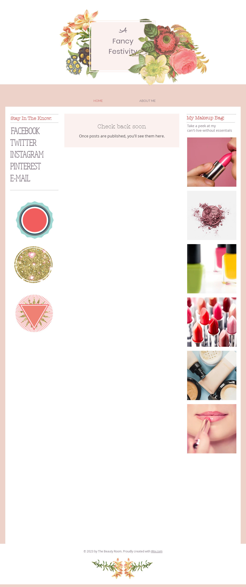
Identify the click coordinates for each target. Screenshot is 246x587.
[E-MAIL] (30, 178)
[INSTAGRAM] (36, 154)
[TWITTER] (30, 142)
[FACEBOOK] (35, 130)
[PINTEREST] (34, 166)
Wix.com (156, 551)
